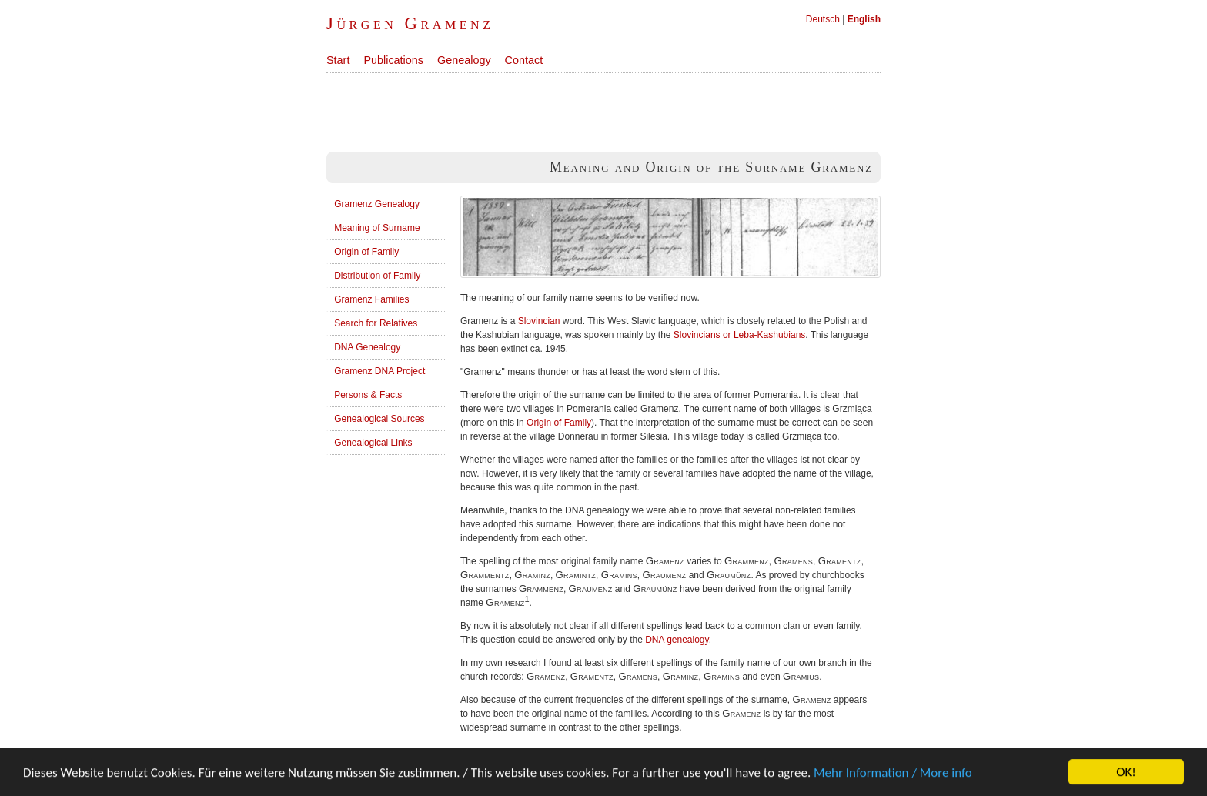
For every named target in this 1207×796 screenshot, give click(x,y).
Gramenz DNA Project (379, 371)
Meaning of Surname (377, 227)
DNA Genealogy (367, 347)
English (864, 19)
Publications (393, 60)
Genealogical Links (373, 442)
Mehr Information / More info (893, 774)
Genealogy (464, 60)
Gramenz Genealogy (377, 204)
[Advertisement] (606, 107)
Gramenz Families (371, 299)
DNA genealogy (677, 639)
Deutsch (823, 19)
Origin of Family (366, 251)
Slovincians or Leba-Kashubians (739, 334)
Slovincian (539, 321)
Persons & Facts (368, 395)
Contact (524, 60)
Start (337, 60)
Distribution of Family (377, 275)
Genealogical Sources (379, 418)
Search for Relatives (375, 323)
